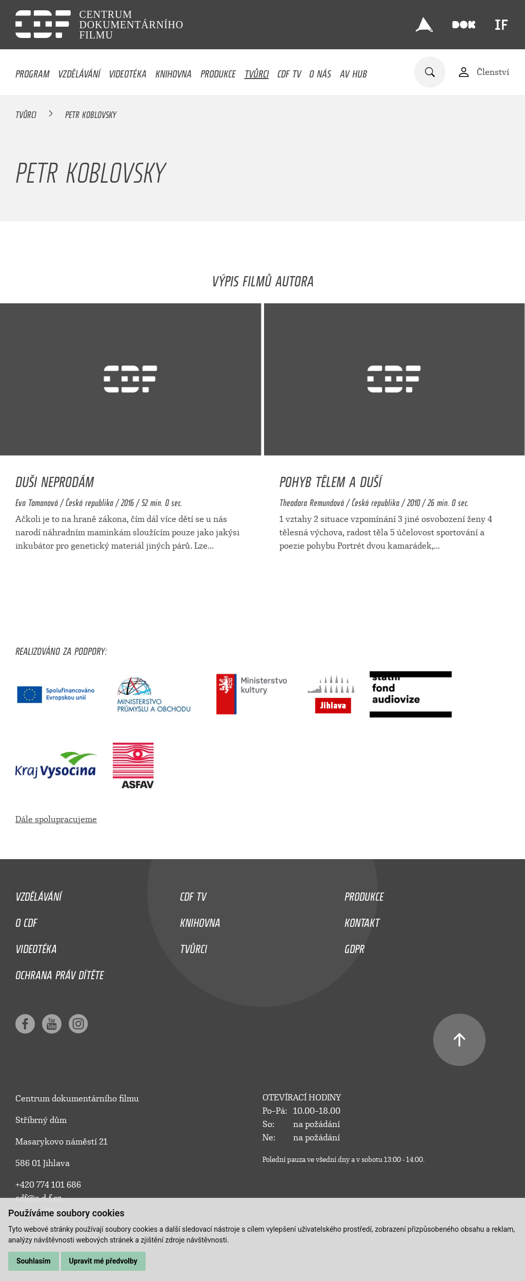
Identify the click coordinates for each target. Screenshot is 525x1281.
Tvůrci (257, 71)
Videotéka (128, 71)
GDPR (355, 946)
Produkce (218, 71)
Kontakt (362, 920)
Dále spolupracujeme (56, 819)
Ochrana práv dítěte (59, 972)
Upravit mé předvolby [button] (103, 1261)
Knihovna (173, 71)
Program (32, 71)
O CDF (26, 920)
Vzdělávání (79, 71)
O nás (320, 71)
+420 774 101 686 (48, 1185)
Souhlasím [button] (33, 1261)
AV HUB (353, 71)
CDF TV (289, 71)
